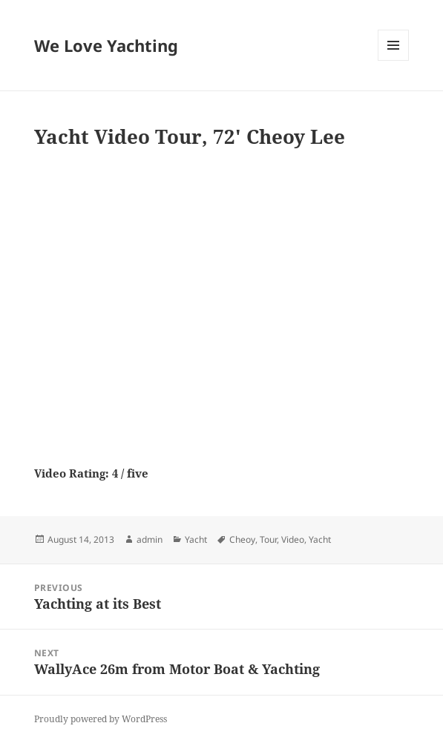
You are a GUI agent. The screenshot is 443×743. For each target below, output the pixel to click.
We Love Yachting (106, 45)
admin (150, 539)
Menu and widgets (393, 60)
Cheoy (242, 539)
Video (292, 539)
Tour (268, 539)
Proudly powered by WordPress (100, 719)
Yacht (196, 539)
